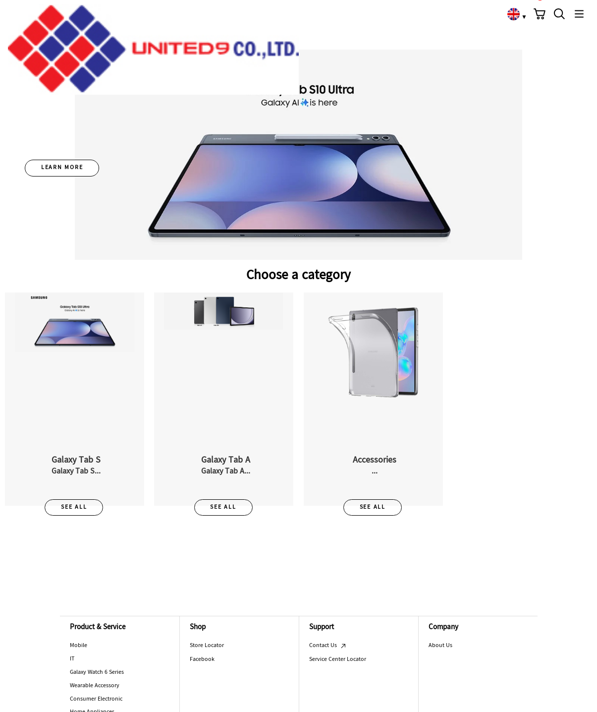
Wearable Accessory (94, 686)
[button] (539, 14)
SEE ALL (74, 507)
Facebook (202, 659)
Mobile (78, 646)
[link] (513, 14)
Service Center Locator (337, 659)
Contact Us (327, 646)
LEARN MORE (62, 168)
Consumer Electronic (96, 699)
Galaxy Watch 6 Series (97, 672)
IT (72, 659)
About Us (440, 646)
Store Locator (207, 646)
